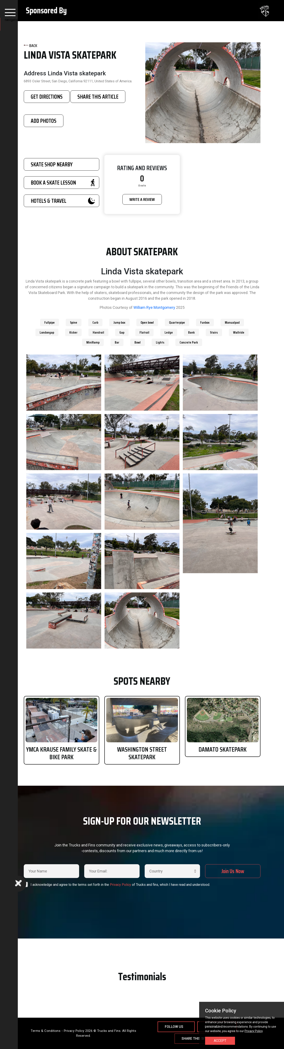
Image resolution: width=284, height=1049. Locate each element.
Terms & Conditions (45, 1031)
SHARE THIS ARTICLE (97, 96)
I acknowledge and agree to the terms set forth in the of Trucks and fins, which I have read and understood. (120, 885)
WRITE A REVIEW (142, 199)
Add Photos (43, 120)
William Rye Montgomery (154, 307)
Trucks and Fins (109, 1031)
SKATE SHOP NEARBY (52, 164)
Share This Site (195, 1039)
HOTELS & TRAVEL (63, 201)
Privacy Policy (120, 885)
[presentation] (115, 898)
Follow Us (174, 1027)
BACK (30, 45)
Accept (220, 1041)
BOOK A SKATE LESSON (63, 183)
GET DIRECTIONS (47, 96)
